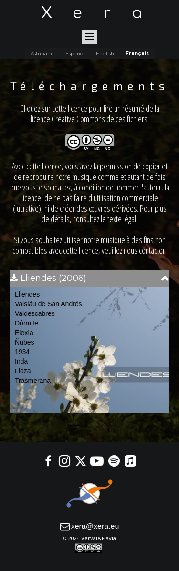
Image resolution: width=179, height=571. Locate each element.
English (105, 53)
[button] (89, 278)
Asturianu (42, 53)
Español (74, 53)
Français (137, 53)
